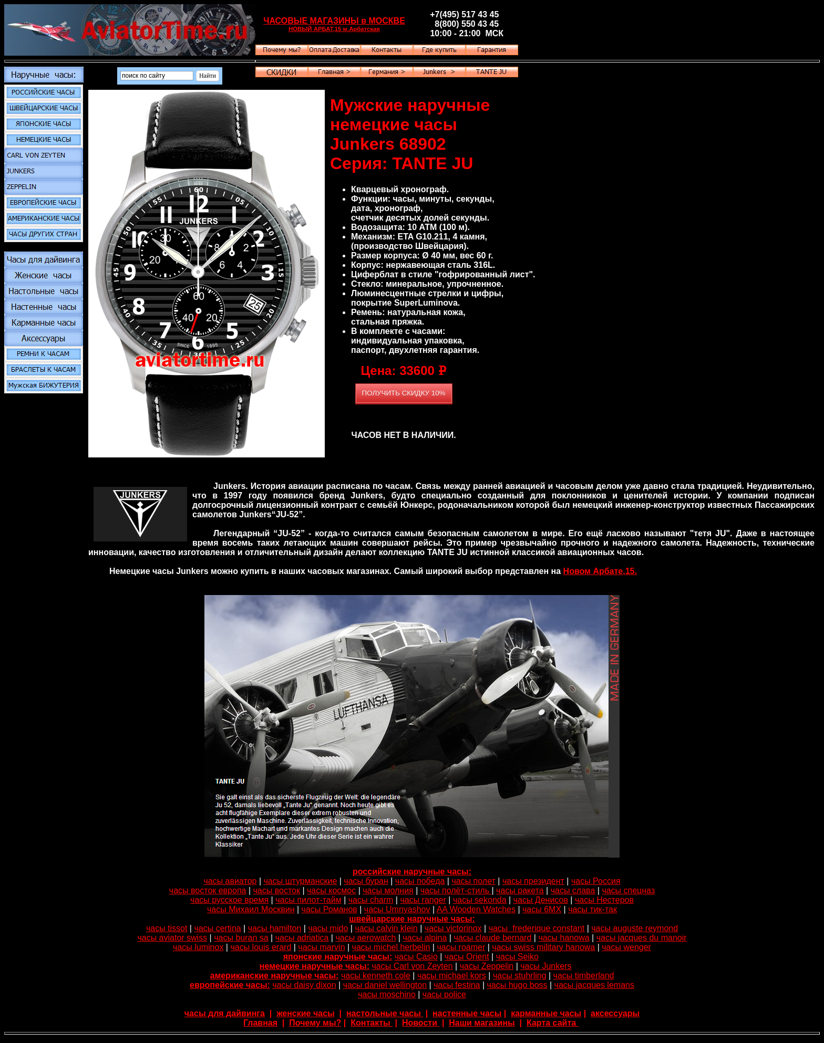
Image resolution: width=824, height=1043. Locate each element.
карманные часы (546, 1013)
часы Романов (329, 909)
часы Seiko (517, 956)
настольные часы (384, 1013)
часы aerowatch (365, 937)
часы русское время (229, 899)
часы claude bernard (492, 937)
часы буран (366, 881)
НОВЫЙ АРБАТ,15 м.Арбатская (334, 29)
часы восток (276, 890)
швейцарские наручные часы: (412, 918)
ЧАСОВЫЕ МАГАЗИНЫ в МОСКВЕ (334, 20)
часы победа (420, 881)
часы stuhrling (520, 975)
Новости (421, 1022)
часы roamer (461, 947)
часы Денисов (540, 899)
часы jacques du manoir (641, 937)
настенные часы (466, 1013)
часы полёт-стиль (456, 890)
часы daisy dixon (304, 985)
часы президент (533, 881)
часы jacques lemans (594, 985)
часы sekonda (480, 899)
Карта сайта (553, 1022)
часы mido (328, 928)
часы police (444, 994)
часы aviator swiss (172, 937)
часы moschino (387, 994)
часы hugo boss (517, 985)
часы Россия (596, 881)
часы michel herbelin (391, 947)
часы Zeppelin (487, 966)
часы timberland (583, 975)
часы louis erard (260, 947)
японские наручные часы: (338, 956)
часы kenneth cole (375, 975)
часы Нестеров (604, 899)
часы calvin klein (386, 928)
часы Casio (416, 956)
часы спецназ (628, 890)
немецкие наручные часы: (314, 966)
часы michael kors (451, 975)
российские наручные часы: (412, 871)
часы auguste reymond (634, 928)
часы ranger (423, 899)
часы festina (457, 985)
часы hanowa (563, 937)
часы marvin (321, 947)
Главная (260, 1022)
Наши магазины (481, 1022)
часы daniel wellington (385, 985)
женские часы (305, 1013)
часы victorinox (453, 928)
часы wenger (626, 947)
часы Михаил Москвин (251, 909)
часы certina (217, 928)
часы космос (331, 890)
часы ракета (520, 890)
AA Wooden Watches (476, 909)
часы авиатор (229, 881)
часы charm (371, 899)
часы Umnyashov (397, 909)
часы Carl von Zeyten (412, 966)
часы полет (473, 881)
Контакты (372, 1022)
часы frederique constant (537, 928)
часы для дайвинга (224, 1013)
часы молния (388, 890)
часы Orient (467, 956)
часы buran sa (241, 937)
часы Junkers (545, 966)
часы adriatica (302, 937)
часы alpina (425, 937)
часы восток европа (207, 890)
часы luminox (198, 947)
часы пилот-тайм (308, 899)
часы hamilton (275, 928)
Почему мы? (315, 1022)
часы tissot (167, 928)
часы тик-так (592, 909)
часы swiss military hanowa (543, 947)
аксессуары (615, 1013)
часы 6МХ (541, 909)
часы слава (573, 890)
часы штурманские (300, 881)
